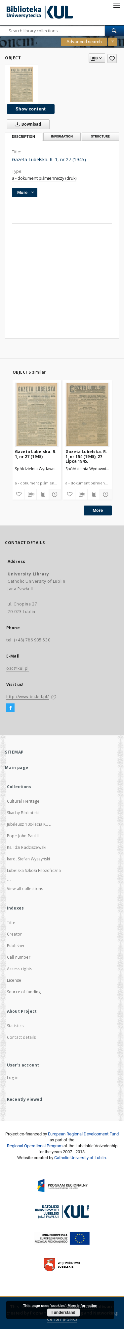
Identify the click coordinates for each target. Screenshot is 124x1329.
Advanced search (84, 41)
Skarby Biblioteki (23, 813)
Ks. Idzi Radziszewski (26, 847)
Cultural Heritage (23, 801)
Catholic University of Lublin (80, 1157)
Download (26, 124)
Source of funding (24, 992)
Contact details (21, 1037)
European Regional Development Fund (83, 1133)
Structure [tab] (100, 136)
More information (82, 1306)
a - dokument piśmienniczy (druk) (44, 178)
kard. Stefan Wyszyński (28, 859)
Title (11, 922)
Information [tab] (62, 136)
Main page (16, 767)
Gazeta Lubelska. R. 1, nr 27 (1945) (36, 454)
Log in (13, 1077)
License (14, 980)
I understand (63, 1312)
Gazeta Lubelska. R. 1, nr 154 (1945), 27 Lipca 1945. (86, 456)
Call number (18, 957)
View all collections (25, 888)
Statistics (15, 1026)
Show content (31, 108)
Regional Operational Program (34, 1145)
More (98, 510)
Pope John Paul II (23, 836)
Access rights (19, 969)
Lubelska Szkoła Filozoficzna (34, 870)
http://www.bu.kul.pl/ (27, 696)
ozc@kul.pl (17, 668)
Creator (14, 934)
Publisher (16, 945)
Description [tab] (23, 137)
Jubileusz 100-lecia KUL (29, 824)
